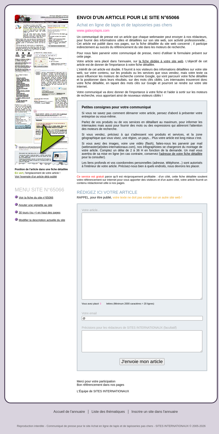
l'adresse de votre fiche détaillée (180, 153)
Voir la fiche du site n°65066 (36, 197)
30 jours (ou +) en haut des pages (40, 212)
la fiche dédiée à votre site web (161, 61)
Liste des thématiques (108, 411)
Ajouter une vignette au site (35, 205)
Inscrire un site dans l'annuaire (155, 411)
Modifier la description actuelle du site (42, 220)
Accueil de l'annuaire (69, 411)
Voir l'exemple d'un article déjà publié (36, 176)
